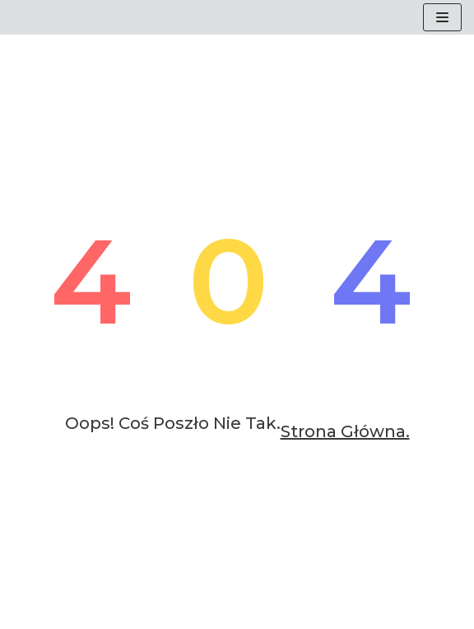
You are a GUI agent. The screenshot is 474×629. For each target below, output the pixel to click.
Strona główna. (345, 431)
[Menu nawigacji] (442, 17)
